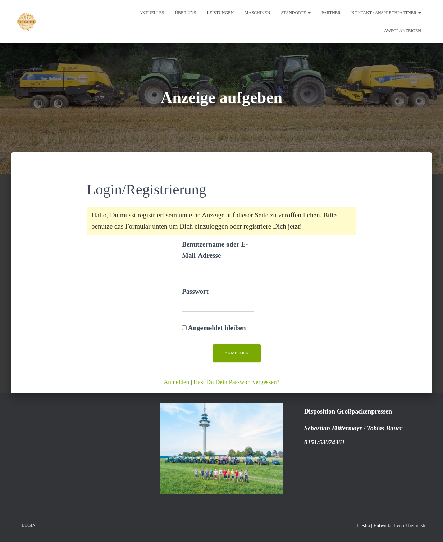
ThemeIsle (415, 525)
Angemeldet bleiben (214, 327)
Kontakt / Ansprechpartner (386, 12)
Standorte (296, 12)
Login (28, 525)
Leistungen (220, 12)
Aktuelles (151, 12)
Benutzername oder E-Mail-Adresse (215, 249)
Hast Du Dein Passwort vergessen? (236, 382)
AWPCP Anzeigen (402, 30)
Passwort (195, 291)
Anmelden (176, 382)
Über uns (185, 12)
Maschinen (257, 12)
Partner (331, 12)
